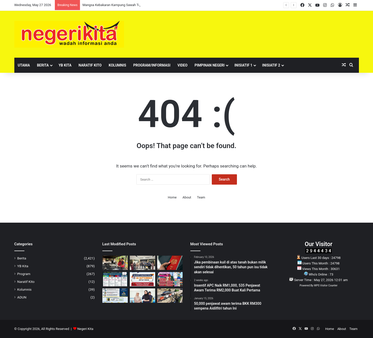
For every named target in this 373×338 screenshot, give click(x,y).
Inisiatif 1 (243, 65)
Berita (43, 65)
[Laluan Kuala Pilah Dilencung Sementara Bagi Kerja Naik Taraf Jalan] (170, 295)
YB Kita (65, 65)
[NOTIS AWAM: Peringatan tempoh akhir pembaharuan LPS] (142, 279)
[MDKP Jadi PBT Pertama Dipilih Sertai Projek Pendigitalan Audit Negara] (142, 263)
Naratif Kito (90, 65)
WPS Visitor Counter (325, 285)
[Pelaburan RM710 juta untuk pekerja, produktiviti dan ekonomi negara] (115, 279)
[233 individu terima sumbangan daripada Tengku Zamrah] (142, 295)
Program (23, 274)
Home (172, 197)
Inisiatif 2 (271, 65)
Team (201, 197)
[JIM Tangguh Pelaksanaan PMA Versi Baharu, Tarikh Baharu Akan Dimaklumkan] (170, 263)
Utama (24, 65)
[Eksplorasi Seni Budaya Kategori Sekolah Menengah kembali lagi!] (170, 279)
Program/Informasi (152, 65)
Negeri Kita (85, 329)
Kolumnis (117, 65)
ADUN (21, 297)
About (186, 197)
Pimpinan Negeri (209, 65)
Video (183, 65)
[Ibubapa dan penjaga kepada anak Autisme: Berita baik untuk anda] (115, 295)
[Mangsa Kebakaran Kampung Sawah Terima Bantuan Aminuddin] (115, 263)
